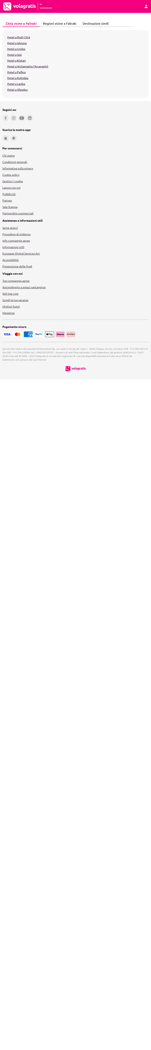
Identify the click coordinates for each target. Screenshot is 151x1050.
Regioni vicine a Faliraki (58, 23)
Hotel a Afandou (17, 89)
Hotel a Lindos (16, 49)
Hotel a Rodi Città (18, 37)
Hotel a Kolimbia (17, 78)
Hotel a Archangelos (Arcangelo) (27, 66)
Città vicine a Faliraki (20, 23)
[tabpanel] (75, 64)
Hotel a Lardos (16, 84)
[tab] (21, 23)
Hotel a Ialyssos (17, 43)
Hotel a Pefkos (16, 72)
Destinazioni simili (94, 23)
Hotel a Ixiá (14, 54)
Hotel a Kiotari (16, 60)
